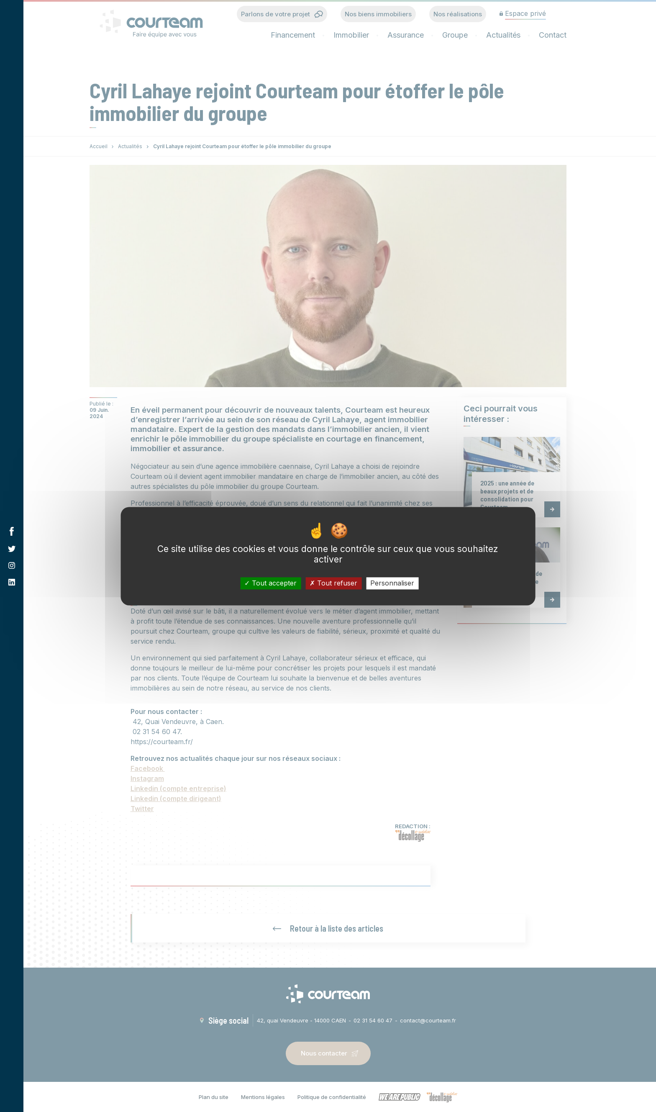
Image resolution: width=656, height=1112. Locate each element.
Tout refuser (333, 583)
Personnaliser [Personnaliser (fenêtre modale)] (392, 583)
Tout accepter (270, 583)
